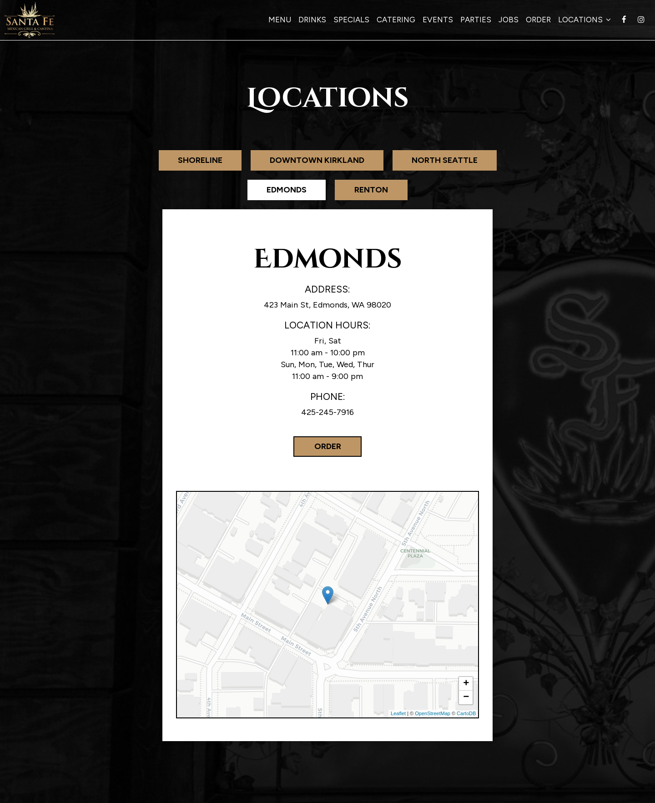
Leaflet (398, 713)
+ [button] (466, 684)
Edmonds (287, 190)
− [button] (466, 697)
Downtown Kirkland (317, 160)
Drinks (312, 19)
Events (438, 19)
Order (538, 19)
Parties (475, 19)
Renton (371, 190)
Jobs (509, 19)
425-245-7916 (327, 412)
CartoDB (466, 713)
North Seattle (445, 160)
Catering (396, 19)
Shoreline (200, 160)
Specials (351, 19)
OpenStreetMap (432, 713)
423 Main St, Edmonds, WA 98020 (327, 305)
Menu (279, 19)
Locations (584, 19)
